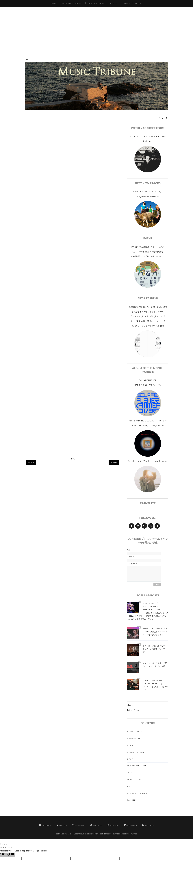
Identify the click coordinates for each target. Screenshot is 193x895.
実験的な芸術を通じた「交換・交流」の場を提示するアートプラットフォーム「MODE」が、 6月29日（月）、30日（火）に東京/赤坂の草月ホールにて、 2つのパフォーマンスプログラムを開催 (147, 316)
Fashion (131, 800)
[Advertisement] (96, 29)
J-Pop (130, 759)
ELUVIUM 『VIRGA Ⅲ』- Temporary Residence (147, 138)
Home (53, 3)
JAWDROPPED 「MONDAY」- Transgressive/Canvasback (148, 194)
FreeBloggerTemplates (126, 834)
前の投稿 (113, 462)
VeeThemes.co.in (106, 834)
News (130, 745)
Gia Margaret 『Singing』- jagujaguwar (147, 461)
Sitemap (130, 705)
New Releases (134, 732)
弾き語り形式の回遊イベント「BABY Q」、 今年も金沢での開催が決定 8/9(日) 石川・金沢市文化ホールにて (149, 251)
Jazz (129, 773)
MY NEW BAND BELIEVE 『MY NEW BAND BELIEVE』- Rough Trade (148, 423)
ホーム (73, 458)
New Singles (133, 739)
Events (126, 3)
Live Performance (136, 766)
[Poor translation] (10, 855)
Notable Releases (136, 752)
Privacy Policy (133, 710)
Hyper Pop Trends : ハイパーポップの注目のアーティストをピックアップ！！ (155, 631)
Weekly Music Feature (72, 3)
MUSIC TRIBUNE (79, 834)
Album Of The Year (137, 793)
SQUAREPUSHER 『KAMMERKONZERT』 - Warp (147, 382)
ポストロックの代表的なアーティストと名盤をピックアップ (155, 649)
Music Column (134, 779)
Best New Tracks (96, 3)
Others (138, 3)
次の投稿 (31, 462)
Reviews (113, 3)
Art (129, 786)
